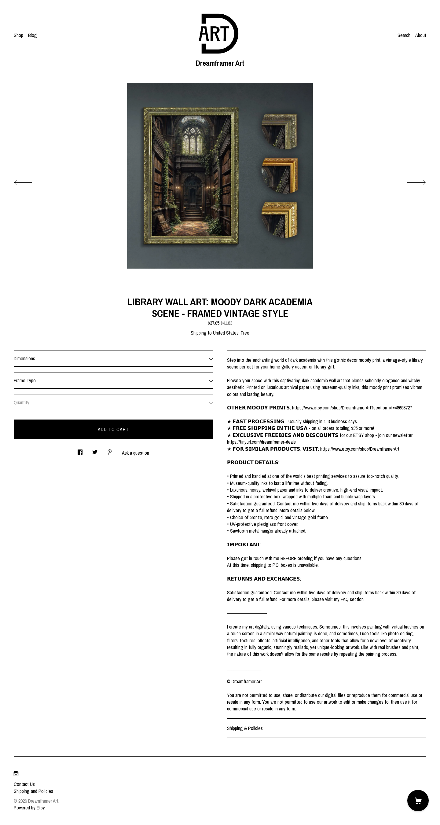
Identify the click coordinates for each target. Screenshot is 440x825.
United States (226, 332)
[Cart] (418, 800)
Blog (32, 35)
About (420, 35)
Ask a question (135, 452)
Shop (18, 35)
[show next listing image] (411, 181)
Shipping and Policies (33, 791)
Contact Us (24, 784)
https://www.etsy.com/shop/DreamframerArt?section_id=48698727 (352, 407)
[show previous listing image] (29, 181)
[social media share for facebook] (80, 450)
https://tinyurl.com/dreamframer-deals (261, 441)
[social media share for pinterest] (109, 450)
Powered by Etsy (29, 807)
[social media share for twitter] (94, 450)
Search (404, 35)
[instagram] (16, 773)
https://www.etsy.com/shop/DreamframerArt (359, 449)
